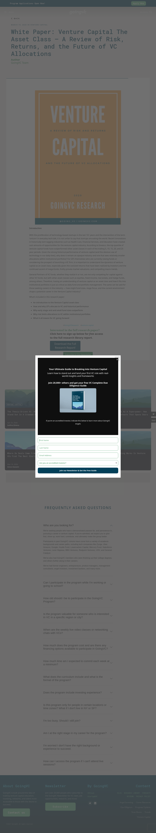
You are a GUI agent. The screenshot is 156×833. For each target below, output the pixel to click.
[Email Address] (78, 455)
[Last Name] (78, 448)
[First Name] (78, 440)
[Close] (117, 358)
